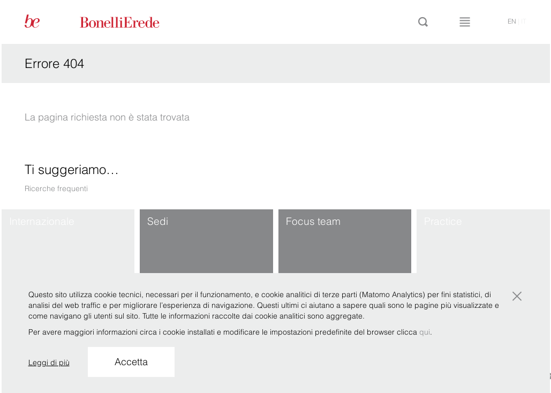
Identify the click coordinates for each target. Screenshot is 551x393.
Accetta (131, 362)
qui (424, 332)
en (512, 21)
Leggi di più (49, 362)
